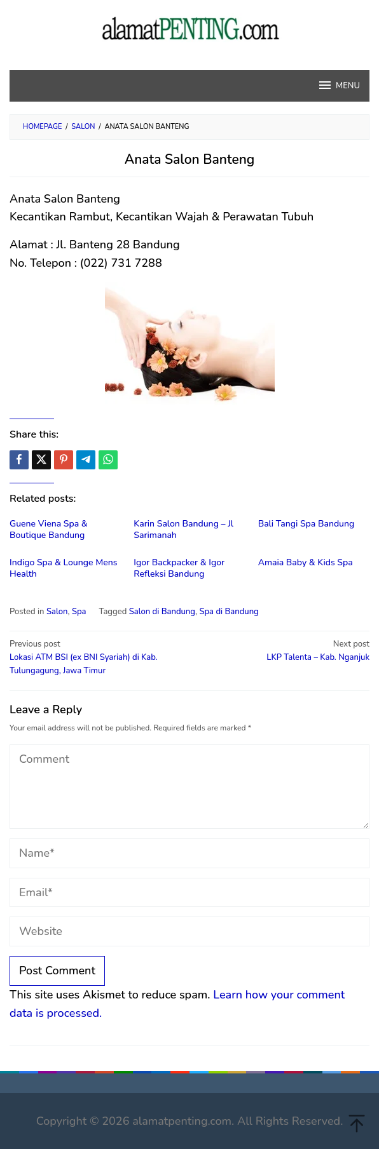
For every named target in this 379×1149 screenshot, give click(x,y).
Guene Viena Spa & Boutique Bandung (49, 529)
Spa (79, 611)
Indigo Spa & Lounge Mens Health (63, 568)
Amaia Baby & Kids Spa (305, 562)
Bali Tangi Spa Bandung (306, 524)
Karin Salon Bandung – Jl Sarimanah (183, 529)
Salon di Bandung (162, 611)
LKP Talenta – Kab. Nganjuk (282, 650)
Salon (57, 611)
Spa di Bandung (228, 611)
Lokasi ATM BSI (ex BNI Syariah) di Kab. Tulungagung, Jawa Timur (96, 657)
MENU (338, 85)
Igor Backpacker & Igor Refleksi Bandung (179, 568)
